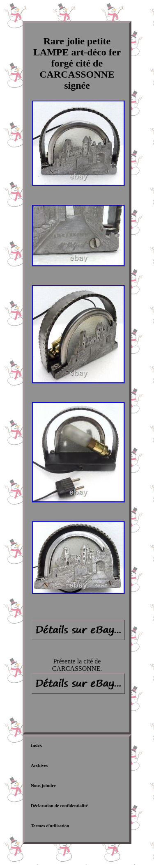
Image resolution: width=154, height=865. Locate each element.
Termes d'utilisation (50, 825)
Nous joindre (43, 785)
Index (36, 745)
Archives (39, 765)
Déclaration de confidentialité (59, 805)
